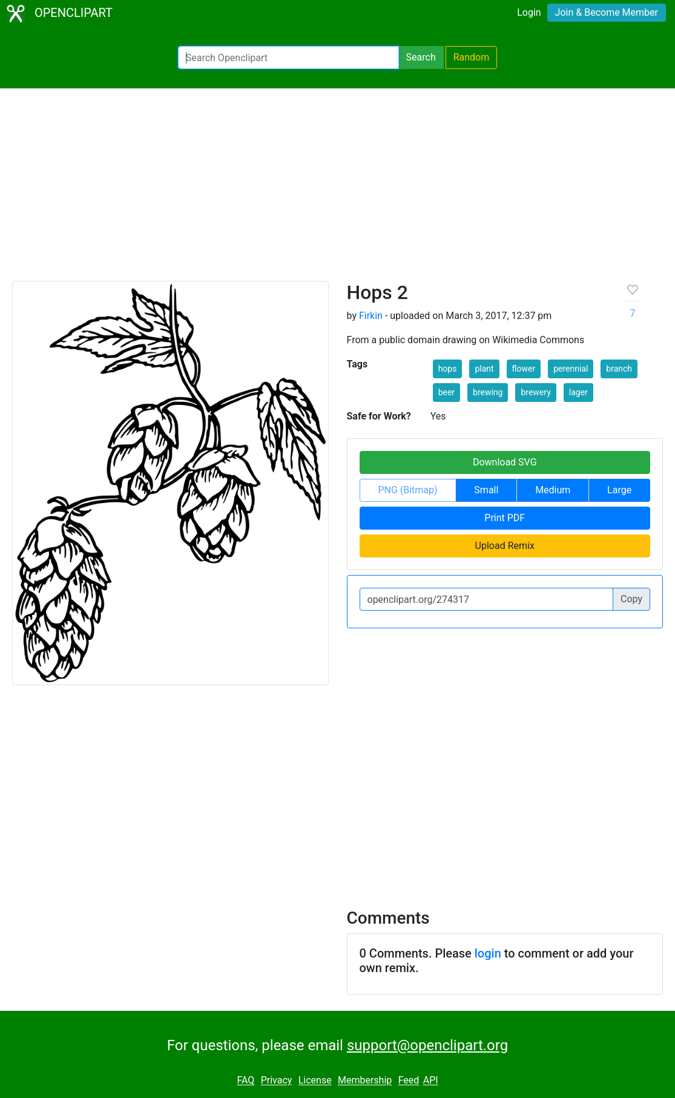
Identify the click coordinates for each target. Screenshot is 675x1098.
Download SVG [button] (505, 462)
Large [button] (619, 490)
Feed (409, 1080)
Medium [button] (552, 490)
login (488, 953)
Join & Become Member (606, 12)
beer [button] (446, 392)
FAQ (245, 1080)
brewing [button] (487, 392)
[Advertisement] (337, 190)
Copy (631, 599)
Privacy (276, 1080)
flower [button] (524, 368)
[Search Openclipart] (288, 57)
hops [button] (447, 368)
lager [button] (578, 392)
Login (529, 12)
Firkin (371, 315)
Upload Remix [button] (505, 545)
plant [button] (484, 368)
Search (421, 57)
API (430, 1080)
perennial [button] (570, 368)
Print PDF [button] (504, 518)
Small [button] (486, 490)
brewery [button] (535, 392)
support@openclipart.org (427, 1045)
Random (471, 57)
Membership (365, 1080)
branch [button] (619, 368)
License (315, 1080)
